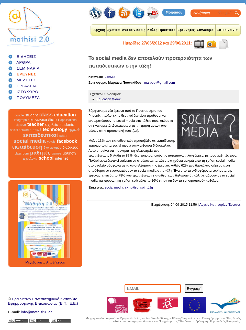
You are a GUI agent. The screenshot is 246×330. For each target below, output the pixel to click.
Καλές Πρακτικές (162, 30)
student (31, 115)
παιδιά (36, 129)
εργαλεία (74, 129)
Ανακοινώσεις (134, 30)
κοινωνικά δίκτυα (44, 120)
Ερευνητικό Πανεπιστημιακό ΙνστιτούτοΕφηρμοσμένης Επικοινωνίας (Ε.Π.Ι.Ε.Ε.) (43, 301)
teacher (35, 124)
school (46, 158)
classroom (22, 153)
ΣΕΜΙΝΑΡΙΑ (28, 68)
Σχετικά (113, 30)
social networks (20, 129)
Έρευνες (109, 76)
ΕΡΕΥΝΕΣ (26, 74)
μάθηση (69, 153)
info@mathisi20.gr (36, 312)
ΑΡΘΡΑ (23, 62)
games (56, 153)
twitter (63, 135)
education (65, 115)
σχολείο (51, 124)
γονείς (51, 141)
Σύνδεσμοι (206, 30)
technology (55, 129)
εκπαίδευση (27, 146)
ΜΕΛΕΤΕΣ (27, 80)
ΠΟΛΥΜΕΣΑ (28, 97)
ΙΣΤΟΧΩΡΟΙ (28, 92)
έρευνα (21, 124)
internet (61, 158)
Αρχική (99, 30)
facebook (67, 141)
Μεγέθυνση (33, 262)
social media (30, 141)
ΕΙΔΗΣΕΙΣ (26, 56)
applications (68, 120)
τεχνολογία (30, 158)
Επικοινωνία (227, 30)
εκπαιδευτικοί (40, 135)
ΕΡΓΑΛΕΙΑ (27, 86)
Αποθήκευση (55, 262)
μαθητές (40, 152)
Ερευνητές (186, 30)
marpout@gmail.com (159, 82)
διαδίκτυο (70, 147)
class (46, 114)
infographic (21, 120)
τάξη (150, 187)
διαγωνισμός (52, 147)
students (67, 124)
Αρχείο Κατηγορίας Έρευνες (220, 204)
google (19, 115)
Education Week (108, 99)
